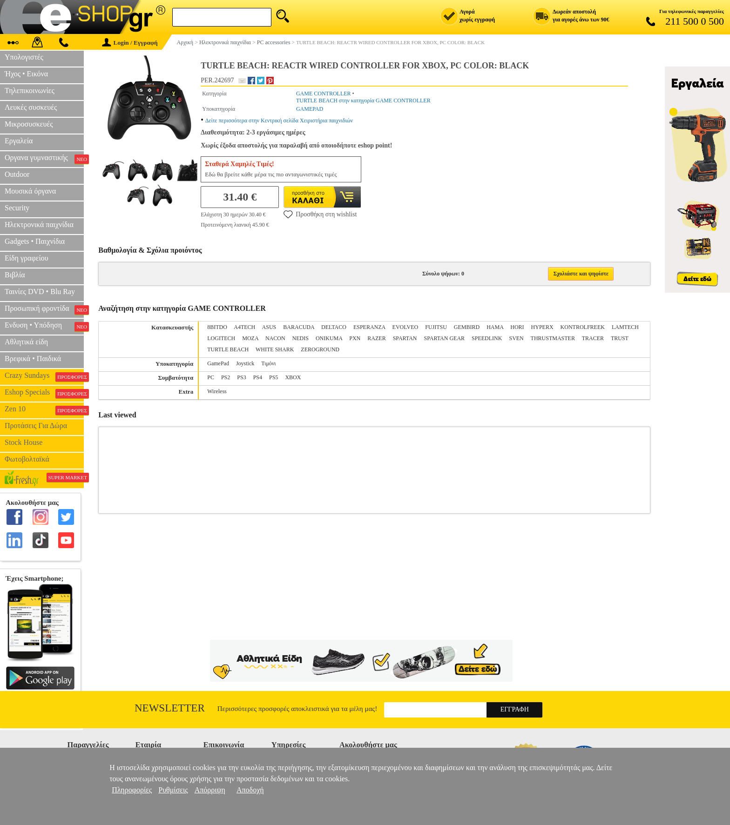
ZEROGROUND (320, 349)
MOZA (250, 338)
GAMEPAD (309, 109)
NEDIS (300, 338)
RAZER (376, 338)
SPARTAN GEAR (444, 338)
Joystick (245, 363)
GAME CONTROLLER (323, 93)
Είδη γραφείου (26, 258)
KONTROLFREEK (583, 327)
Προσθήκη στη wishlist (320, 214)
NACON (275, 338)
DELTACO (333, 327)
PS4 (257, 377)
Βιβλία (15, 275)
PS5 (273, 377)
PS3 (241, 377)
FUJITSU (436, 327)
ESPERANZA (369, 327)
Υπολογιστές (24, 57)
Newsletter (170, 708)
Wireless (217, 391)
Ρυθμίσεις (173, 790)
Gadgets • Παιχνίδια (35, 241)
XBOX (293, 377)
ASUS (269, 327)
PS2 (225, 377)
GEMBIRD (467, 327)
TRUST (620, 338)
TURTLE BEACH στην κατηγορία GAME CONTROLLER (363, 100)
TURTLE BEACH (228, 349)
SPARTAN (405, 338)
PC (210, 377)
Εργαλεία (19, 141)
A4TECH (244, 327)
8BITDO (217, 327)
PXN (354, 338)
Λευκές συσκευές (31, 107)
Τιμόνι (268, 363)
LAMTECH (625, 327)
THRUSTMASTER (553, 338)
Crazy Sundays (44, 376)
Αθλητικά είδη (26, 342)
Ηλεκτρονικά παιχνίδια (39, 224)
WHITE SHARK (275, 349)
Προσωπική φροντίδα (44, 309)
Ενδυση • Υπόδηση (44, 326)
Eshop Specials (44, 393)
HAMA (495, 327)
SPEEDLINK (487, 338)
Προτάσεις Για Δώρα (36, 425)
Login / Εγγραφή (130, 42)
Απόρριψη (210, 790)
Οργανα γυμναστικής (44, 159)
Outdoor (17, 174)
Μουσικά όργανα (30, 191)
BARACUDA (298, 327)
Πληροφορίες (132, 790)
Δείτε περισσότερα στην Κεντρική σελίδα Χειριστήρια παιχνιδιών (279, 120)
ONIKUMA (329, 338)
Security (17, 208)
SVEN (516, 338)
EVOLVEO (405, 327)
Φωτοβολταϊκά (27, 459)
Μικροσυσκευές (29, 124)
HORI (517, 327)
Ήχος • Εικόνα (26, 74)
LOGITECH (221, 338)
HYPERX (542, 327)
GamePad (218, 363)
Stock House (23, 442)
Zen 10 (44, 410)
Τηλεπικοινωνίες (29, 90)
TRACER (593, 338)
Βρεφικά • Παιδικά (33, 358)
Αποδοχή (250, 790)
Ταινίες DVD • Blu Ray (40, 291)
